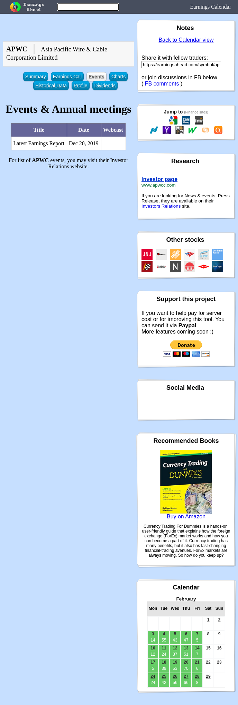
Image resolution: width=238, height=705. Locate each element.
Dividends (105, 85)
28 (197, 676)
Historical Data (51, 85)
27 (186, 676)
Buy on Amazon (186, 516)
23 (219, 662)
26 (175, 676)
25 (164, 676)
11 (164, 648)
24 (152, 676)
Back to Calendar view (185, 40)
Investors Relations (161, 206)
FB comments (162, 84)
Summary (35, 76)
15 (208, 648)
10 (152, 648)
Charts (118, 76)
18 (164, 662)
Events (96, 76)
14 (197, 648)
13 (186, 648)
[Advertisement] (68, 223)
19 (175, 662)
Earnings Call (67, 76)
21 (197, 662)
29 (208, 676)
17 (152, 662)
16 (219, 648)
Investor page (159, 179)
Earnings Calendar (210, 7)
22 (208, 662)
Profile (81, 85)
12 (175, 648)
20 (186, 662)
